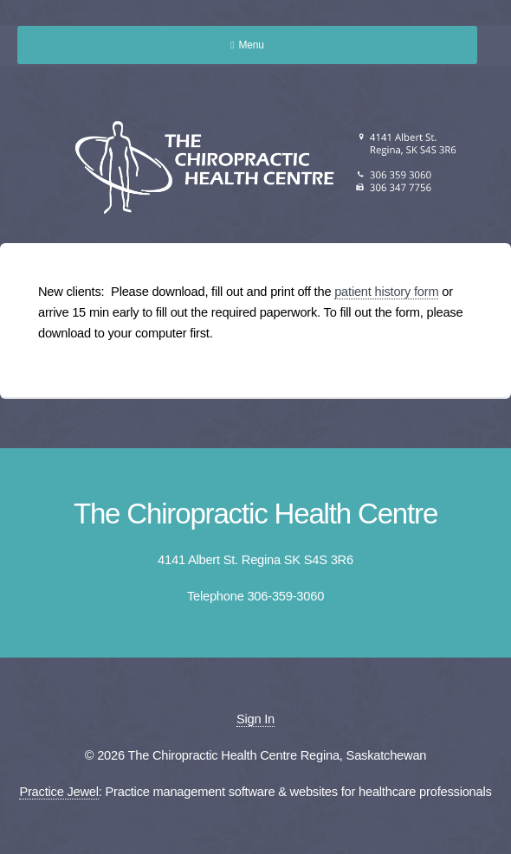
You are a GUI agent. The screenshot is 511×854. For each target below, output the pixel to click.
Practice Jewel (58, 792)
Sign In (255, 719)
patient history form (386, 292)
